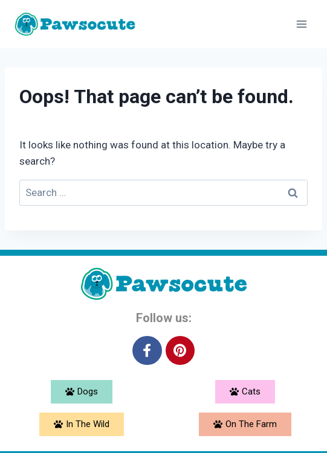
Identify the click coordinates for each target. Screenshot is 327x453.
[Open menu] (301, 23)
